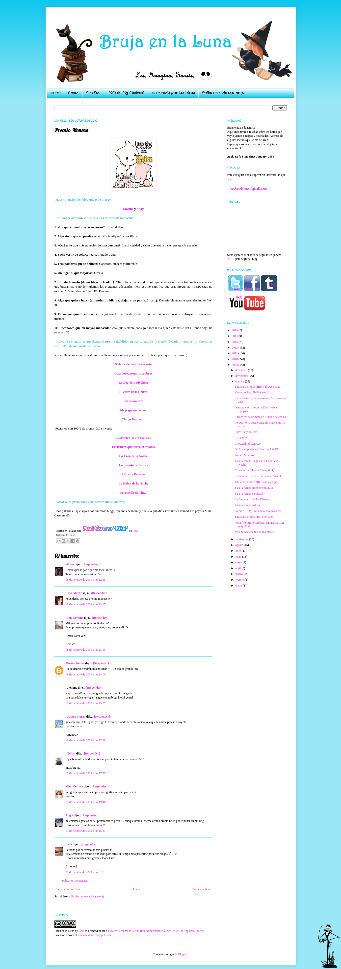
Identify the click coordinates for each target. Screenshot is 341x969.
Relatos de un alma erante (133, 364)
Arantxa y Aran (76, 716)
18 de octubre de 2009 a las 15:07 (86, 703)
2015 (235, 330)
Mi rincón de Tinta (133, 492)
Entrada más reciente (68, 889)
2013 (235, 342)
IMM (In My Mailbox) (125, 92)
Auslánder (241, 438)
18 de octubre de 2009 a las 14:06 (86, 674)
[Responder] (90, 564)
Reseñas (93, 92)
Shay (140, 209)
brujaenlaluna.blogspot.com (94, 935)
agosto (239, 545)
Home (55, 92)
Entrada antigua (201, 889)
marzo (239, 574)
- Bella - (71, 753)
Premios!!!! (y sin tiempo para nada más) (259, 511)
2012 (235, 347)
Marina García (75, 663)
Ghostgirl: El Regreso (248, 443)
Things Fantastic (133, 419)
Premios (70, 534)
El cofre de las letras (133, 392)
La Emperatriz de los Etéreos (252, 499)
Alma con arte (133, 401)
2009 (235, 365)
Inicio (136, 889)
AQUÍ (231, 259)
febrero (240, 579)
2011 (235, 353)
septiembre (242, 539)
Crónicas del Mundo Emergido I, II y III (258, 470)
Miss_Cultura (74, 786)
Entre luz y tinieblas (246, 432)
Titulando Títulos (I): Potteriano (254, 516)
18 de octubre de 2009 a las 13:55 (86, 649)
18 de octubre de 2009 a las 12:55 (86, 579)
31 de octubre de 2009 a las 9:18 (85, 872)
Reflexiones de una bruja (223, 92)
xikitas (70, 564)
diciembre (241, 370)
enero (239, 585)
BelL (82, 931)
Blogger (182, 954)
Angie (69, 815)
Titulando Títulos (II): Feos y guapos (256, 482)
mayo (239, 562)
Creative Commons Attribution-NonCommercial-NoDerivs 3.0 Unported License (156, 931)
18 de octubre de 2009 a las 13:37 (86, 604)
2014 (235, 336)
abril (238, 568)
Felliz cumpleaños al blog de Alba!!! (256, 449)
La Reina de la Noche (133, 483)
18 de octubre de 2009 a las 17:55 (86, 773)
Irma (69, 844)
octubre (240, 381)
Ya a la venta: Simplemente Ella (254, 487)
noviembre (242, 375)
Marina (128, 209)
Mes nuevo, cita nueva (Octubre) (254, 532)
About (73, 92)
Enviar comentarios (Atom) (87, 896)
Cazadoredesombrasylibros (133, 373)
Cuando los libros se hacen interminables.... (260, 476)
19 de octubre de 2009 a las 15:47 (86, 831)
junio (238, 556)
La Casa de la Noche (133, 456)
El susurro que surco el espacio (133, 447)
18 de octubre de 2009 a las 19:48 (86, 802)
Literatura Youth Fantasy (133, 437)
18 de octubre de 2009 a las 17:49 (86, 740)
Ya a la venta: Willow (247, 505)
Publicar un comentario (74, 880)
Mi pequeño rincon (133, 410)
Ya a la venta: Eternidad (249, 493)
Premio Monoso (244, 455)
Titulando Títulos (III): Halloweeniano (257, 386)
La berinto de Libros (133, 465)
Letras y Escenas (133, 474)
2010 (235, 359)
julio (238, 550)
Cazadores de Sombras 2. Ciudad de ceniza (260, 417)
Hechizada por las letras (173, 92)
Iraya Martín (74, 593)
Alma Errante (74, 617)
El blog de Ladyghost (133, 382)
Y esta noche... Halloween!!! (252, 392)
